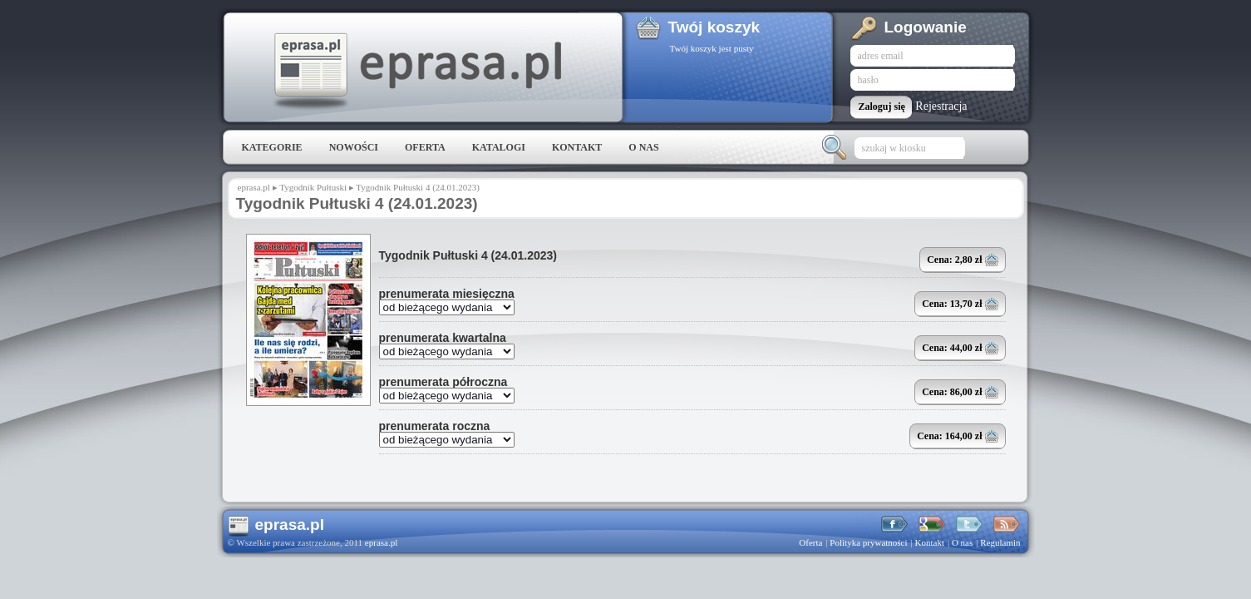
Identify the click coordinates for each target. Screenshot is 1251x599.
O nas (643, 147)
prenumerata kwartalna (442, 338)
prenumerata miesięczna (447, 294)
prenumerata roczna (434, 426)
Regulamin (1000, 542)
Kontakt (577, 147)
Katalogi (498, 147)
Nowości (353, 147)
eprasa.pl (416, 71)
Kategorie (272, 147)
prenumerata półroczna (443, 382)
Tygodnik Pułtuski (313, 187)
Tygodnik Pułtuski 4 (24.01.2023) (468, 255)
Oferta (425, 147)
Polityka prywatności (868, 542)
